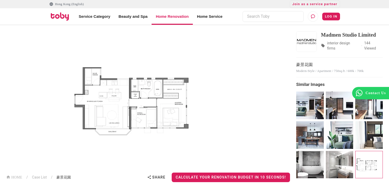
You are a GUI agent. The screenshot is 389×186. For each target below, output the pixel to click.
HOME (14, 176)
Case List (39, 177)
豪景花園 (63, 177)
